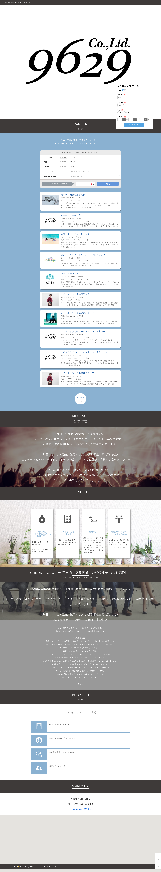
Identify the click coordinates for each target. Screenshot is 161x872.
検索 (108, 184)
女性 (121, 112)
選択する (63, 157)
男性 (127, 112)
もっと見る (80, 397)
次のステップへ (134, 125)
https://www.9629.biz (80, 809)
